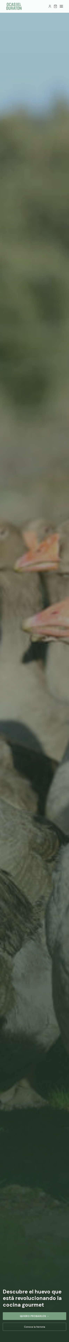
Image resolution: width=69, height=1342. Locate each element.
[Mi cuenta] (50, 6)
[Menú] (61, 6)
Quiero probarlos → (34, 1316)
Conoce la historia (34, 1326)
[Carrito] (55, 6)
